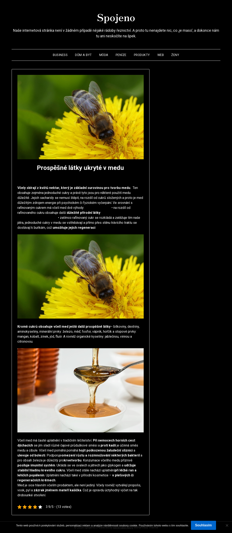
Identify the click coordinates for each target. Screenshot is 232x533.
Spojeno (116, 17)
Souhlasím (203, 525)
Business (60, 55)
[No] (227, 525)
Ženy (175, 55)
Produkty (142, 55)
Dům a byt (83, 55)
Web (160, 55)
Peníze (121, 55)
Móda (103, 55)
